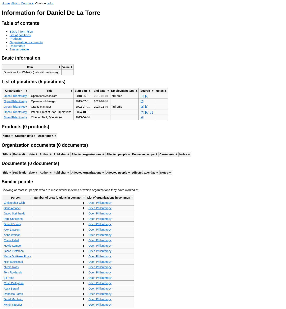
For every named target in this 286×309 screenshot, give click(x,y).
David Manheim (13, 299)
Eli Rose (9, 277)
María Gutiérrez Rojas (17, 256)
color (50, 3)
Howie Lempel (12, 245)
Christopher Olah (14, 202)
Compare (27, 3)
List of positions (20, 35)
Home (6, 3)
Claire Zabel (11, 240)
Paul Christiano (13, 218)
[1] (142, 96)
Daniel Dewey (12, 224)
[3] (146, 106)
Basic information (21, 31)
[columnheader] (32, 67)
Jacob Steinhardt (14, 213)
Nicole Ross (11, 267)
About (15, 3)
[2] (146, 96)
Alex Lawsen (11, 229)
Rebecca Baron (13, 293)
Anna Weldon (12, 235)
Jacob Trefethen (14, 251)
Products (16, 38)
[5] (151, 112)
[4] (146, 112)
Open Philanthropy (15, 96)
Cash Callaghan (14, 283)
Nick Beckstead (13, 261)
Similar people (19, 49)
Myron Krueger (13, 304)
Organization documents (26, 42)
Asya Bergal (11, 288)
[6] (142, 117)
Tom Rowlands (13, 272)
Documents (17, 45)
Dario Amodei (12, 208)
